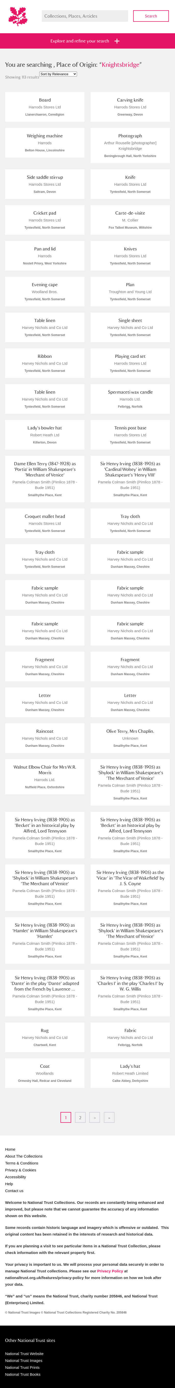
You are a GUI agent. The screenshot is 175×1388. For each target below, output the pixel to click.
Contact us (14, 1191)
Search (151, 16)
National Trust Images (23, 1360)
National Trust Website (24, 1353)
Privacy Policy (110, 1271)
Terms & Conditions (21, 1163)
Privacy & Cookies (20, 1170)
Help (9, 1184)
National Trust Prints (22, 1367)
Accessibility (15, 1177)
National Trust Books (22, 1374)
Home (10, 1149)
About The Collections (23, 1156)
